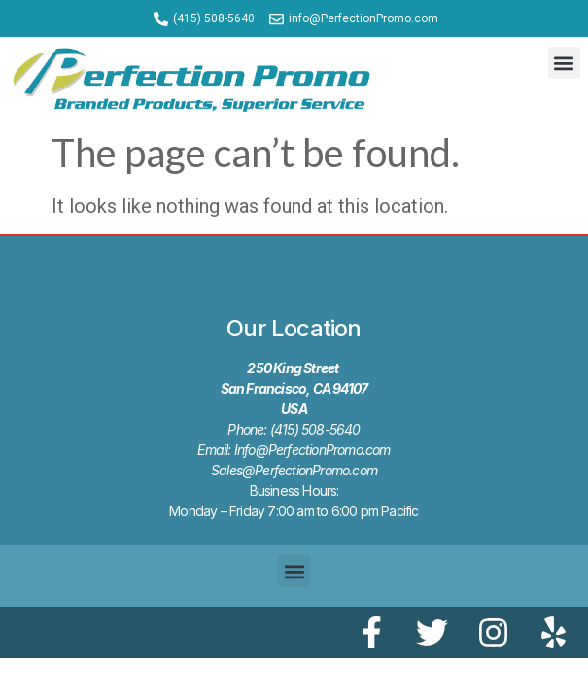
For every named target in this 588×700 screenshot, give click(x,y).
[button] (564, 63)
